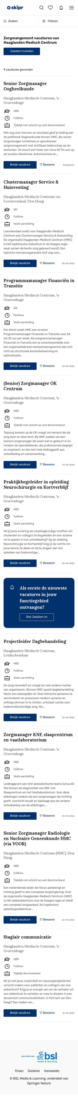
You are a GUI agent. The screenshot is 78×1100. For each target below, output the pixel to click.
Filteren (50, 21)
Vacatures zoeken (41, 8)
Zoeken (11, 21)
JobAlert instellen (22, 51)
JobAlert (61, 8)
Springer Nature (39, 1083)
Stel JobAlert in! (36, 617)
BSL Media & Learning (29, 1078)
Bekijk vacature (20, 164)
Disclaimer (34, 1070)
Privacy (19, 1070)
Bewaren (49, 164)
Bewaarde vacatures (51, 8)
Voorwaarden (51, 1070)
